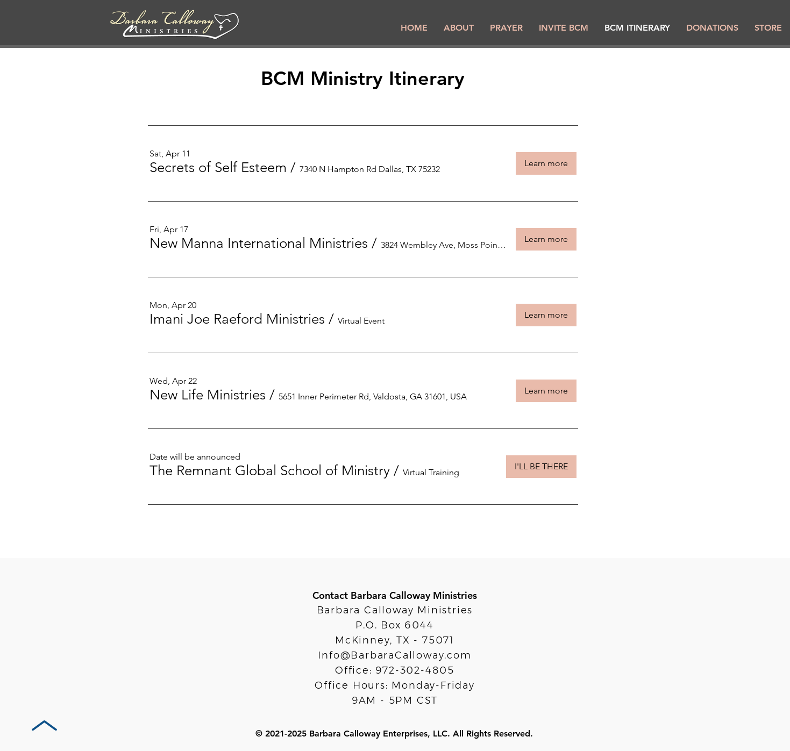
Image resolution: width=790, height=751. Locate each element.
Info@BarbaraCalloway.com (394, 655)
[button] (218, 167)
